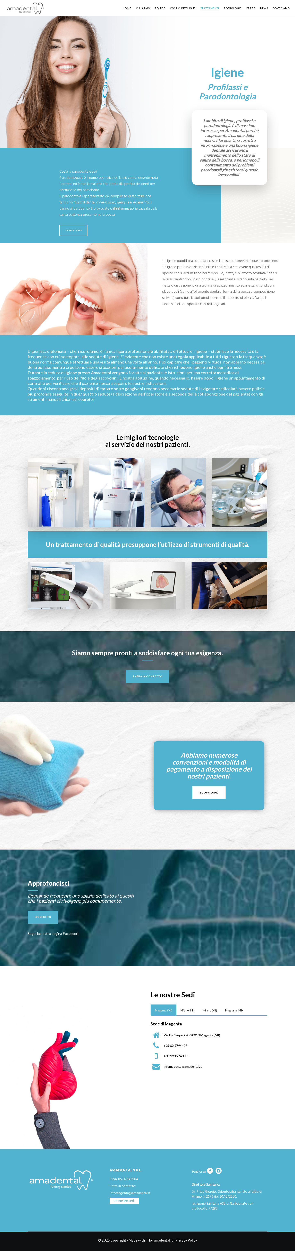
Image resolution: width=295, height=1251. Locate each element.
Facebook (71, 933)
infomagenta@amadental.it (130, 1193)
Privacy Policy (186, 1240)
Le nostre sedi (124, 1201)
